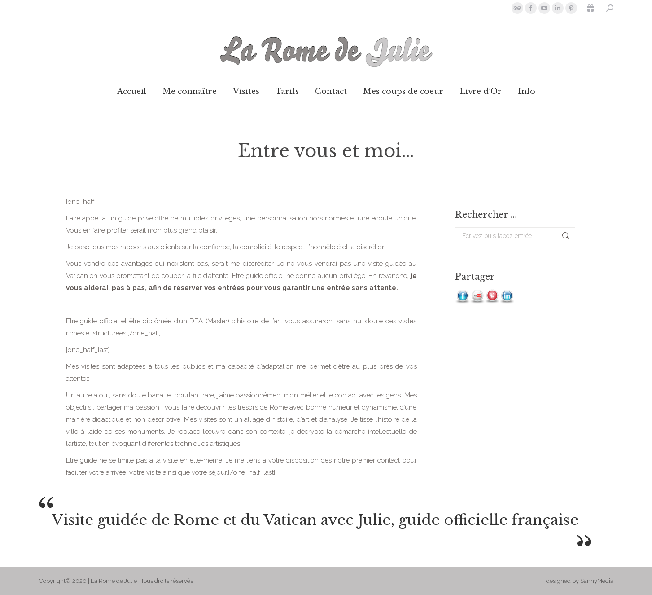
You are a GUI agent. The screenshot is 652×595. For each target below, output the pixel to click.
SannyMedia (596, 580)
